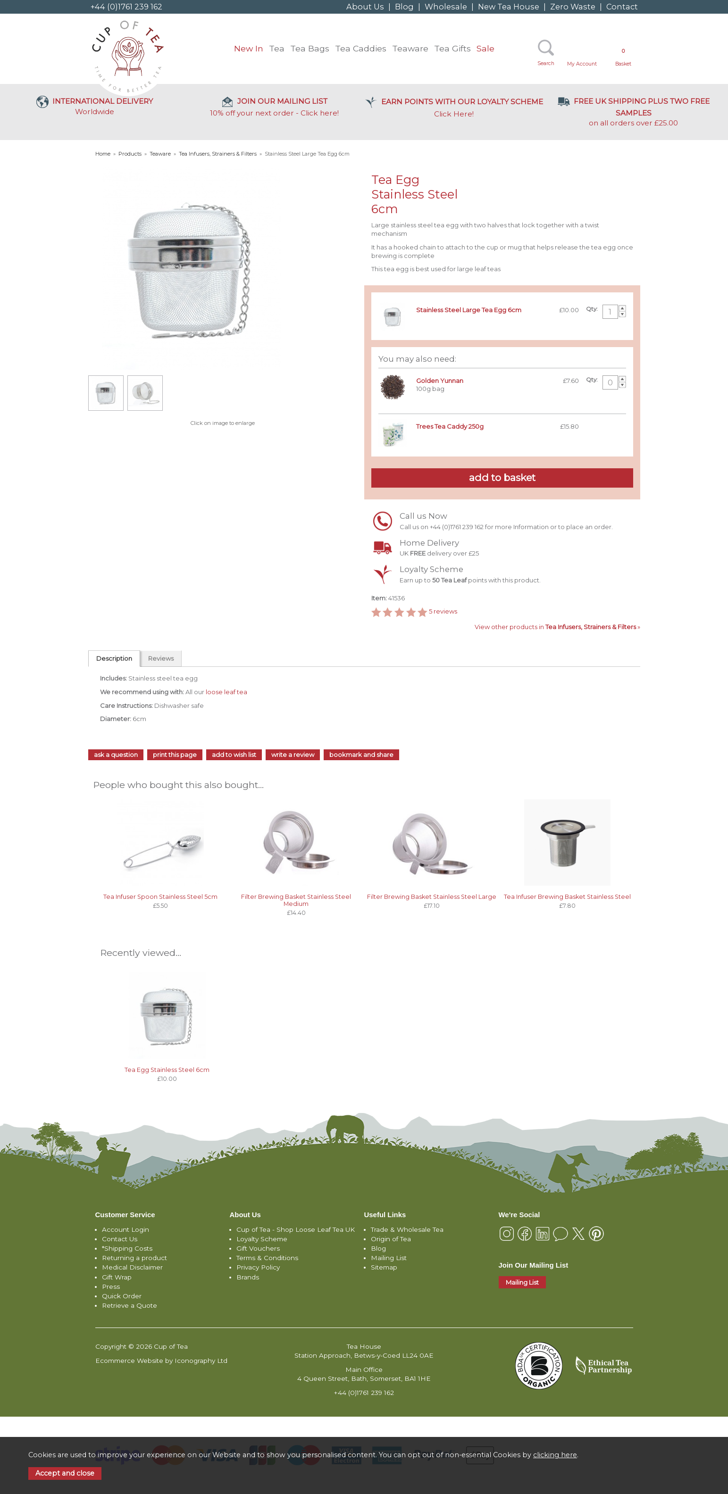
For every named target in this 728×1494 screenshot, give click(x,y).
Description (114, 658)
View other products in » (557, 627)
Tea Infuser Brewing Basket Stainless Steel (567, 896)
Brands (247, 1277)
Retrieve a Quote (129, 1305)
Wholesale (446, 6)
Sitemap (384, 1267)
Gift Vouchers (258, 1248)
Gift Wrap (117, 1277)
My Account (582, 64)
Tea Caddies (360, 48)
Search (545, 63)
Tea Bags (309, 48)
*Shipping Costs (127, 1248)
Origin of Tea (391, 1239)
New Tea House (508, 6)
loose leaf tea (226, 692)
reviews (443, 611)
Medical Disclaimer (132, 1267)
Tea (277, 48)
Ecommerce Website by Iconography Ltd (161, 1360)
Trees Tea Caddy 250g (450, 426)
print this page (175, 754)
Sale (485, 48)
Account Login (125, 1229)
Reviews (161, 658)
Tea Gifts (452, 48)
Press (111, 1286)
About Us (365, 6)
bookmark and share (361, 754)
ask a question (116, 754)
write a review (292, 754)
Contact (622, 6)
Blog (404, 6)
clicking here (555, 1455)
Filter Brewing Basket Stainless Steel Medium (296, 900)
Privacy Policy (258, 1267)
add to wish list (234, 754)
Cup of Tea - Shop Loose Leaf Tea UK (295, 1229)
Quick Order (122, 1296)
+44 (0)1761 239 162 (126, 6)
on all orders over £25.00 (634, 112)
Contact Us (119, 1239)
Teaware (410, 48)
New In (248, 48)
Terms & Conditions (267, 1258)
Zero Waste (572, 6)
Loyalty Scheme (261, 1239)
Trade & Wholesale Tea (407, 1229)
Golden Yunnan (439, 380)
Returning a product (134, 1258)
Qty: (591, 309)
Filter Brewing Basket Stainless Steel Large (431, 896)
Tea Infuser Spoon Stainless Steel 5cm (160, 896)
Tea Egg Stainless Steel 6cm (167, 1069)
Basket (623, 57)
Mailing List (389, 1258)
